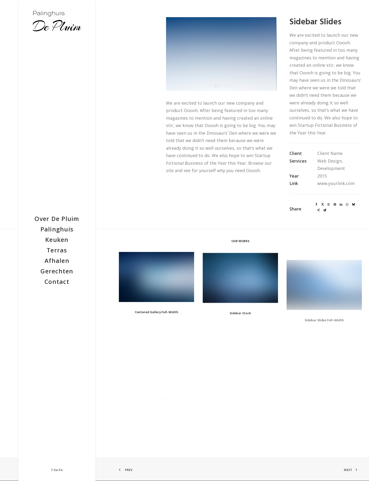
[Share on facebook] (316, 204)
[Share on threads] (329, 204)
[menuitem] (56, 218)
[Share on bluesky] (353, 204)
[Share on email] (325, 210)
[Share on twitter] (322, 204)
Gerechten (56, 271)
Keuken (57, 239)
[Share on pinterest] (335, 204)
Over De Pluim (57, 219)
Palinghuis (57, 229)
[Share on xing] (318, 210)
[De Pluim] (56, 20)
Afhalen (57, 260)
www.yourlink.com (336, 183)
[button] (156, 282)
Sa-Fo (58, 470)
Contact (57, 281)
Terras (57, 250)
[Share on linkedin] (341, 204)
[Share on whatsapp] (347, 204)
